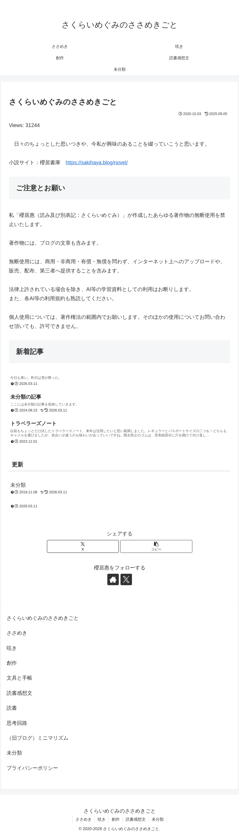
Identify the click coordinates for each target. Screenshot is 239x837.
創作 (12, 663)
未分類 (14, 753)
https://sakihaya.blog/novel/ (97, 162)
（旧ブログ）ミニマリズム (37, 738)
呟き (12, 648)
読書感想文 (19, 693)
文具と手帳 (19, 678)
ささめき (17, 633)
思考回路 (17, 723)
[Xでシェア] (83, 546)
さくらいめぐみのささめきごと (43, 618)
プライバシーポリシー (32, 768)
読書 (12, 708)
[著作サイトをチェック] (113, 579)
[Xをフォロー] (126, 579)
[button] (156, 546)
